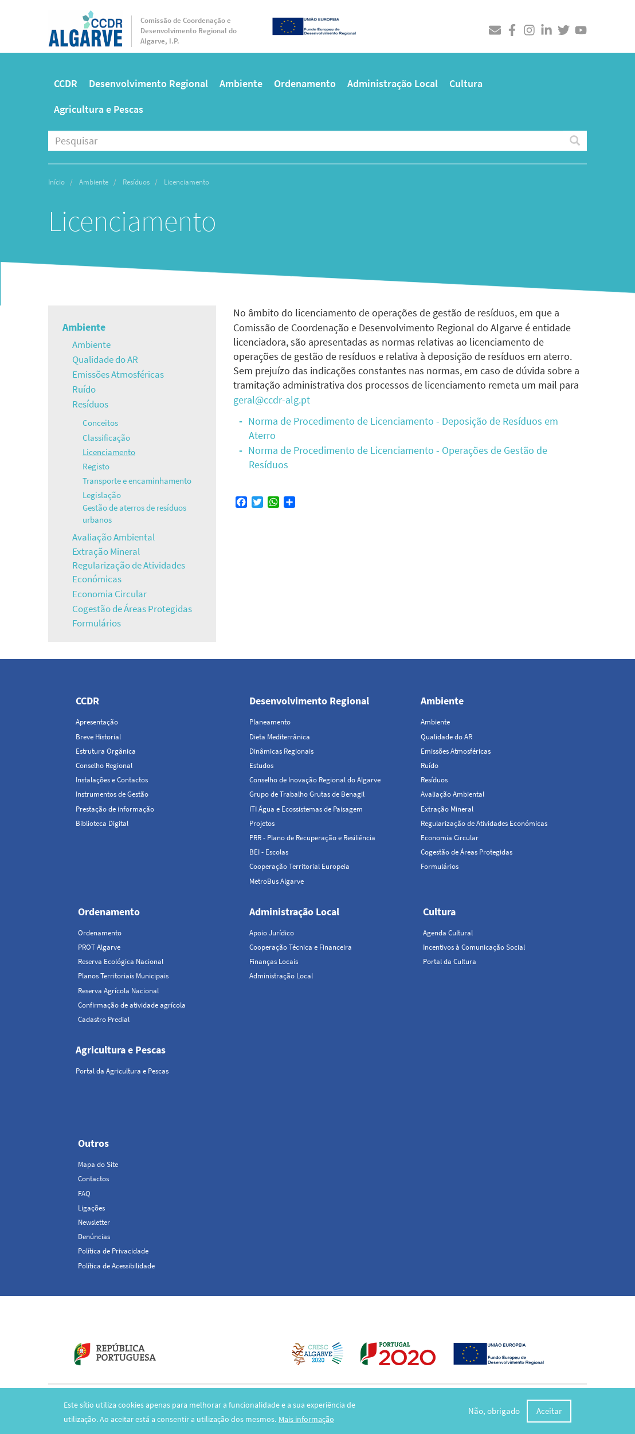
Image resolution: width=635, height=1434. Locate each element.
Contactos (93, 1179)
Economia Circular (109, 593)
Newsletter (94, 1222)
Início (56, 182)
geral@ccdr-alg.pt (271, 399)
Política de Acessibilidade (116, 1266)
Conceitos (100, 422)
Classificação (106, 437)
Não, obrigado (494, 1413)
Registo (96, 466)
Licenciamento (109, 451)
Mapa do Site (98, 1164)
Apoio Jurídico (271, 933)
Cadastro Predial (104, 1019)
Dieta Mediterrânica (279, 737)
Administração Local (392, 83)
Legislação (102, 494)
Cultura (466, 83)
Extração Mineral (106, 551)
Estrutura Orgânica (106, 751)
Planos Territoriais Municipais (123, 976)
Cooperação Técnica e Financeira (300, 947)
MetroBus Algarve (276, 881)
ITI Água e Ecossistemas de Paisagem (306, 809)
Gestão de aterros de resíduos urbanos (134, 513)
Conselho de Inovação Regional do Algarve (315, 780)
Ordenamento (305, 83)
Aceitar (549, 1413)
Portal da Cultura (449, 961)
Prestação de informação (115, 809)
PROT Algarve (99, 947)
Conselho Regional (104, 765)
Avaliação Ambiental (113, 537)
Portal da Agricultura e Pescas (122, 1071)
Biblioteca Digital (102, 823)
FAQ (84, 1193)
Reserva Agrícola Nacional (118, 991)
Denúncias (94, 1236)
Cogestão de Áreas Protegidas (132, 608)
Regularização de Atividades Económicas (128, 572)
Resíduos (136, 182)
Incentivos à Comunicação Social (474, 947)
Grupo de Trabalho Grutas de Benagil (306, 794)
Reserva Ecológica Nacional (120, 961)
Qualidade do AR (105, 359)
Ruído (84, 389)
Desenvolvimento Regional (148, 83)
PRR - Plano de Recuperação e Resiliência (312, 838)
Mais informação (306, 1422)
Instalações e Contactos (112, 780)
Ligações (91, 1208)
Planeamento (270, 722)
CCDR (65, 83)
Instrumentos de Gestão (112, 794)
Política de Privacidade (113, 1251)
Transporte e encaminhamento (137, 480)
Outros (93, 1143)
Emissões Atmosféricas (118, 374)
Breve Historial (98, 737)
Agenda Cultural (448, 933)
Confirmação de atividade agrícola (132, 1005)
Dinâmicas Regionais (281, 751)
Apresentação (97, 722)
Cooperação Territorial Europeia (299, 866)
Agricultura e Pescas (98, 109)
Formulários (96, 623)
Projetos (262, 823)
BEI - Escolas (268, 852)
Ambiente (240, 83)
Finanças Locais (273, 961)
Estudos (261, 765)
